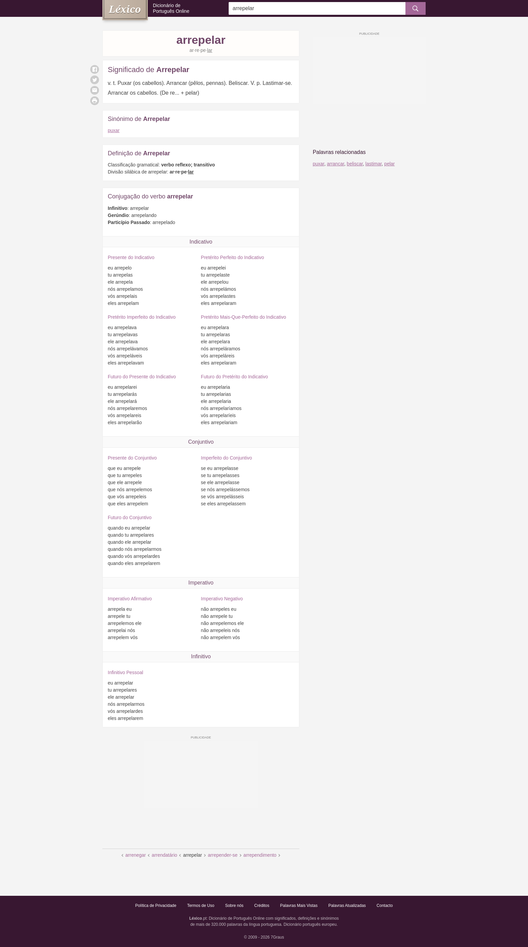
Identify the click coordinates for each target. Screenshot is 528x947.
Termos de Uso (200, 905)
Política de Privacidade (155, 905)
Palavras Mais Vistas (299, 905)
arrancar (335, 163)
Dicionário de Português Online (171, 8)
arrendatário (164, 855)
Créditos (261, 905)
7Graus (277, 937)
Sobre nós (234, 905)
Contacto (384, 905)
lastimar (373, 163)
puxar (114, 130)
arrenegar (135, 855)
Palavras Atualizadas (347, 905)
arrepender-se (222, 855)
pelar (389, 163)
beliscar (355, 163)
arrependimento (259, 855)
